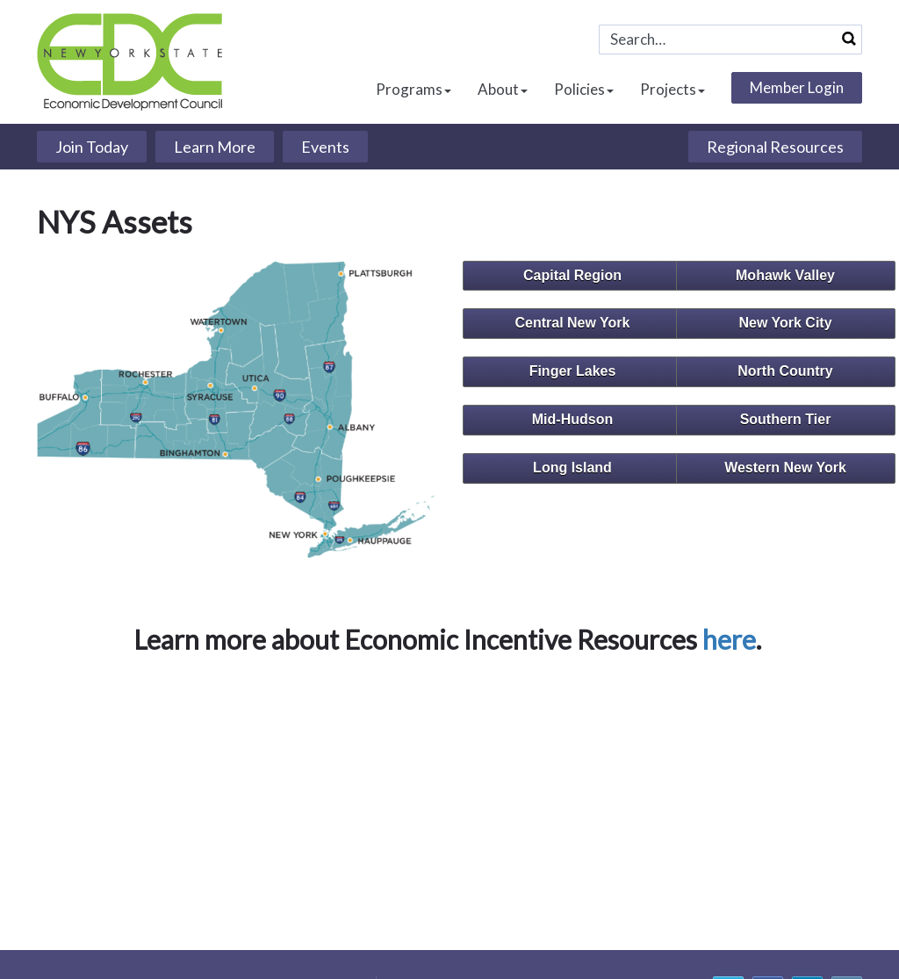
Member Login (797, 87)
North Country (784, 371)
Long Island (572, 467)
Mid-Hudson (572, 419)
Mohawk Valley (785, 275)
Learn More (214, 146)
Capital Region (572, 275)
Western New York (785, 467)
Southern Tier (785, 419)
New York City (784, 322)
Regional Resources (775, 146)
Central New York (571, 322)
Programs (413, 89)
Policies (584, 89)
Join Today (91, 146)
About (503, 89)
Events (325, 146)
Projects (672, 89)
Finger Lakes (572, 371)
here (729, 639)
